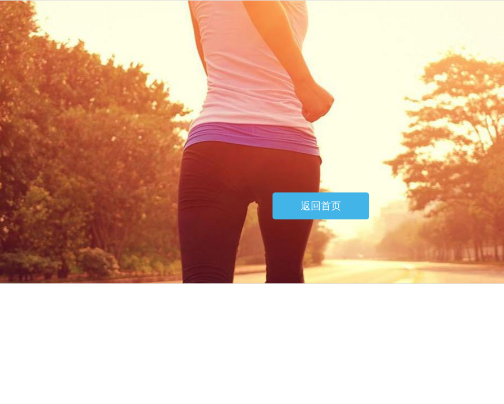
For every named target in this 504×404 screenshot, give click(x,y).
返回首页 (321, 206)
